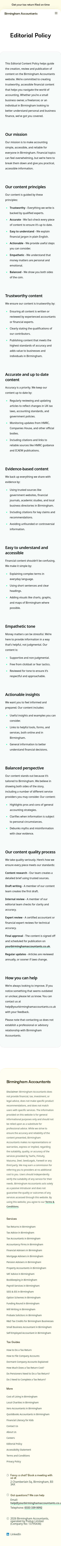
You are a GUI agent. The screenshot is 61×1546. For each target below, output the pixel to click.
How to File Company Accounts (23, 1355)
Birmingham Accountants (21, 13)
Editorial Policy (14, 1443)
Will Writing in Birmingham (21, 1309)
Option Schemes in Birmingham (24, 1297)
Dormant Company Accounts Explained (27, 1361)
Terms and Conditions (18, 1455)
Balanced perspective (24, 768)
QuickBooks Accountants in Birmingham (28, 1414)
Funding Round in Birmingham (23, 1303)
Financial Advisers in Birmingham (24, 1250)
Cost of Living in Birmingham (22, 1396)
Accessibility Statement (19, 1449)
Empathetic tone (20, 626)
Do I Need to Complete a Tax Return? (26, 1379)
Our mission (16, 134)
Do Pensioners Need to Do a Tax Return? (28, 1373)
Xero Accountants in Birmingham (24, 1408)
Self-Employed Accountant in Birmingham (29, 1332)
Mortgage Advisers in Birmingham (25, 1256)
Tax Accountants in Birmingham (24, 1238)
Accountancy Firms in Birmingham (25, 1244)
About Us (11, 1432)
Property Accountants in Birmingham (26, 1268)
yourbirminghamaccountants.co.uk (27, 946)
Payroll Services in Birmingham (23, 1285)
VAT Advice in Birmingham (20, 1273)
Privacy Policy (14, 1461)
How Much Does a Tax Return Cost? (25, 1367)
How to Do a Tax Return (19, 1350)
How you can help (21, 977)
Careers (11, 1437)
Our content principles (25, 186)
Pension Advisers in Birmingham (24, 1262)
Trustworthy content (23, 295)
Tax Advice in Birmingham (20, 1232)
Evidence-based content (26, 468)
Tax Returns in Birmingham (21, 1226)
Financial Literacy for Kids (20, 1420)
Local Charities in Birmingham (23, 1402)
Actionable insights (22, 694)
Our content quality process (30, 851)
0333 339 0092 (33, 1507)
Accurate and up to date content (27, 377)
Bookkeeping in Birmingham (22, 1279)
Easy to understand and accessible (26, 550)
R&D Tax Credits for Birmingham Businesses (30, 1321)
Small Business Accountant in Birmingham (29, 1327)
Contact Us (12, 1426)
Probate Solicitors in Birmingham (24, 1315)
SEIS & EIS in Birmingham (20, 1291)
